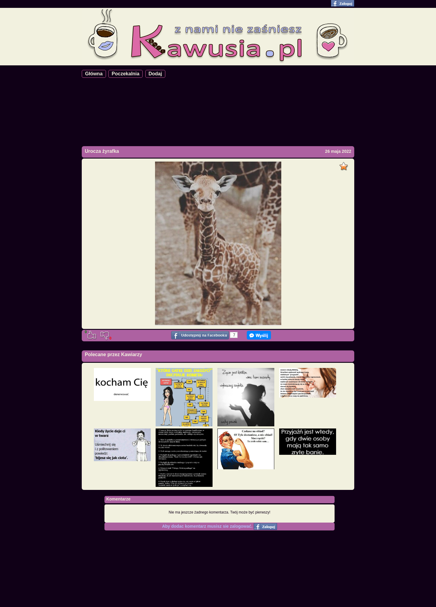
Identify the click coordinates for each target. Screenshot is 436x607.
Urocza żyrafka (102, 151)
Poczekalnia (126, 73)
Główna (94, 73)
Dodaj (155, 73)
